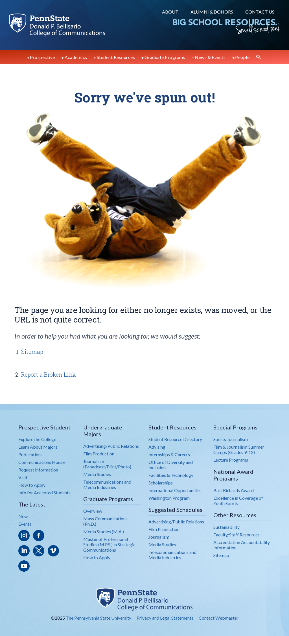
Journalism (158, 536)
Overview (92, 511)
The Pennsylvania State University (98, 617)
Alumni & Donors (212, 11)
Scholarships (160, 482)
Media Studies (97, 474)
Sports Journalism (230, 439)
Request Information (38, 469)
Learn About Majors (37, 446)
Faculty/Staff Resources (236, 534)
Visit (22, 477)
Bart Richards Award (233, 490)
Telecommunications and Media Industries (107, 484)
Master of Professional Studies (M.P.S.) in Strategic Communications (109, 544)
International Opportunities (175, 490)
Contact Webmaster (218, 617)
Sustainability (226, 527)
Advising (156, 446)
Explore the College (37, 439)
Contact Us (259, 11)
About (170, 11)
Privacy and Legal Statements (165, 617)
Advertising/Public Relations (111, 446)
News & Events (210, 57)
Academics (76, 57)
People (242, 57)
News (24, 516)
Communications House (41, 462)
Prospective (42, 57)
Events (24, 524)
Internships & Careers (169, 454)
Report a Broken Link (48, 374)
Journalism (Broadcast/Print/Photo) (107, 464)
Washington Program (169, 498)
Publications (30, 454)
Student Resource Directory (175, 439)
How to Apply (31, 485)
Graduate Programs (164, 57)
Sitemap (32, 351)
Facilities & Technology (170, 475)
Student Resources (116, 57)
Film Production (98, 453)
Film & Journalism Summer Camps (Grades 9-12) (238, 449)
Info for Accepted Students (44, 492)
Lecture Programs (230, 459)
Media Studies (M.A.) (103, 531)
